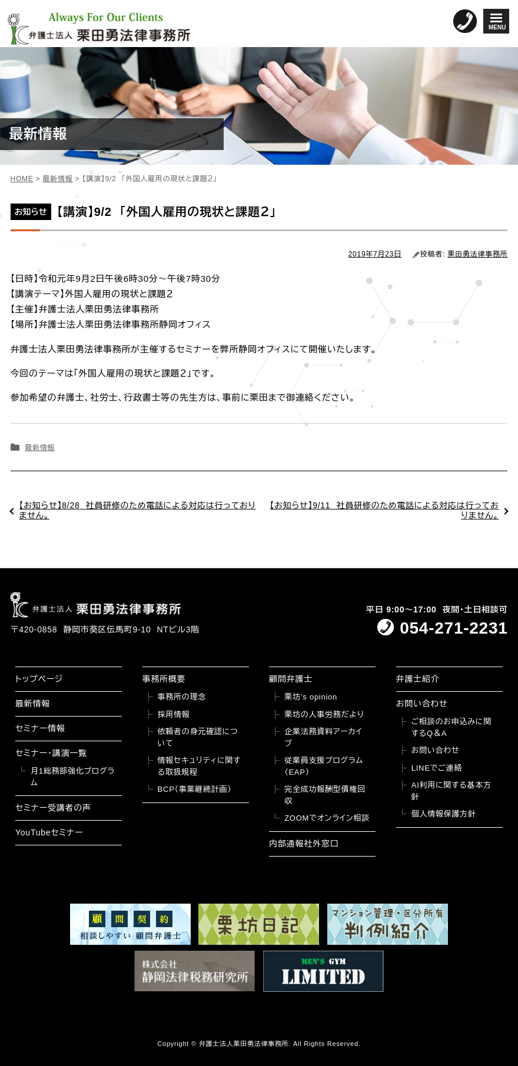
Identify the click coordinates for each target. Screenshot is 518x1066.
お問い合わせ (422, 703)
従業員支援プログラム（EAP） (323, 766)
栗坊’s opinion (310, 696)
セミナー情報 (40, 728)
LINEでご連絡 (436, 768)
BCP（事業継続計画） (195, 789)
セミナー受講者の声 (53, 807)
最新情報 (40, 448)
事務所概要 (164, 679)
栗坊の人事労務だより (324, 714)
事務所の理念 (182, 696)
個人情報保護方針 (443, 814)
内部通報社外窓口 (303, 843)
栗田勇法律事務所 (477, 254)
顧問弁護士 (291, 679)
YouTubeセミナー (49, 832)
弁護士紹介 (418, 679)
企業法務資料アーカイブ (323, 737)
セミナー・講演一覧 (51, 753)
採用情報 (174, 714)
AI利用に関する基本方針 (451, 791)
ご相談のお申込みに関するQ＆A (451, 727)
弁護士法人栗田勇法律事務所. (245, 1043)
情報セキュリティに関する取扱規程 (199, 766)
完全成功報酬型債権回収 (325, 795)
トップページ (39, 679)
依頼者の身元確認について (198, 737)
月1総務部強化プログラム (73, 777)
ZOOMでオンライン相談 (327, 818)
